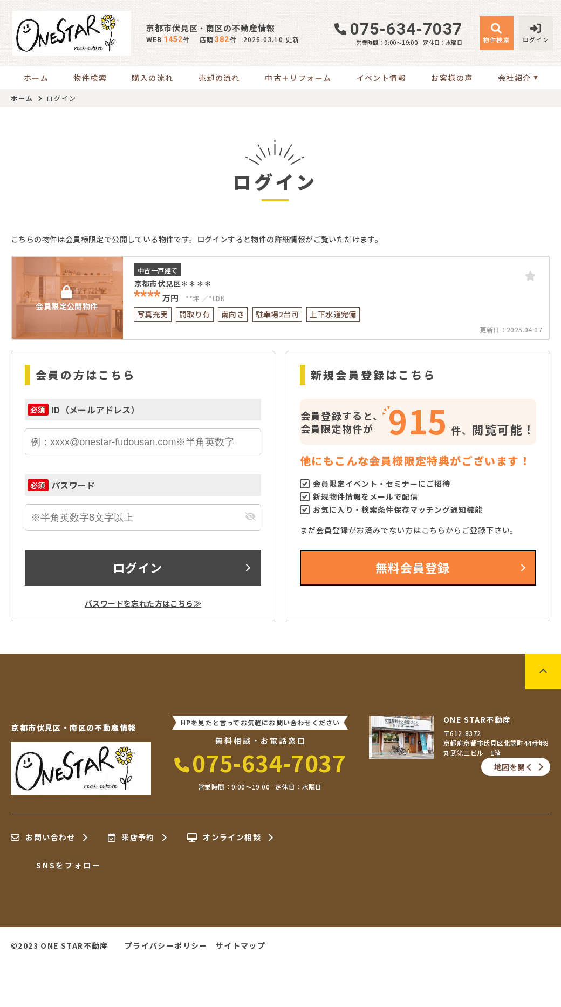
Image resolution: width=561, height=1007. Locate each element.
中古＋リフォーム (298, 77)
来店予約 (131, 837)
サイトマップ (240, 945)
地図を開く (513, 766)
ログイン (137, 567)
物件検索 (90, 77)
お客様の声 (452, 77)
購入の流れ (152, 77)
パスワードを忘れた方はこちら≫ (143, 603)
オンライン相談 (224, 837)
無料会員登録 (412, 567)
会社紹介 (514, 77)
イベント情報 (381, 77)
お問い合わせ (43, 837)
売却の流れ (219, 77)
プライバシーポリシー (166, 945)
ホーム (36, 77)
